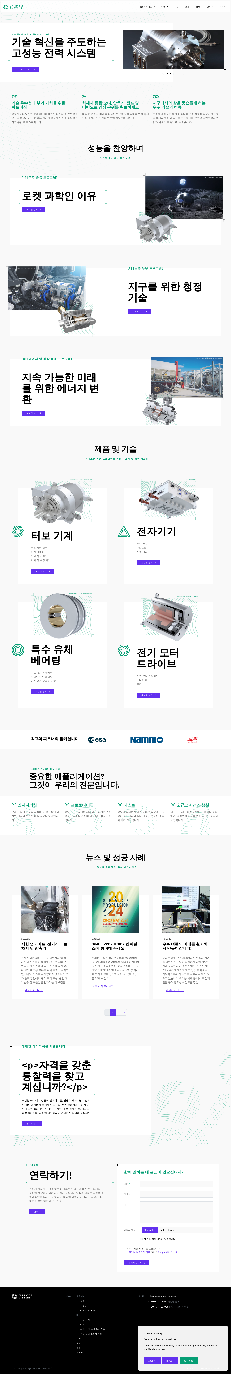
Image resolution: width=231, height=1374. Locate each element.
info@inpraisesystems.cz (162, 1295)
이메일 (127, 1194)
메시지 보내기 (135, 1263)
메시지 (127, 1204)
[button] (163, 74)
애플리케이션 (146, 6)
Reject (170, 1361)
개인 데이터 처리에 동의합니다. (160, 1239)
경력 (36, 1212)
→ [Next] (124, 1012)
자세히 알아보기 (24, 69)
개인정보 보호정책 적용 (138, 1252)
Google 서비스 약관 (168, 1252)
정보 (187, 6)
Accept (152, 1361)
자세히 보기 (32, 210)
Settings (189, 1361)
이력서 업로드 (131, 1229)
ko (222, 6)
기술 (176, 6)
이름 (126, 1183)
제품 (163, 6)
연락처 (210, 6)
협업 (198, 6)
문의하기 (31, 1124)
